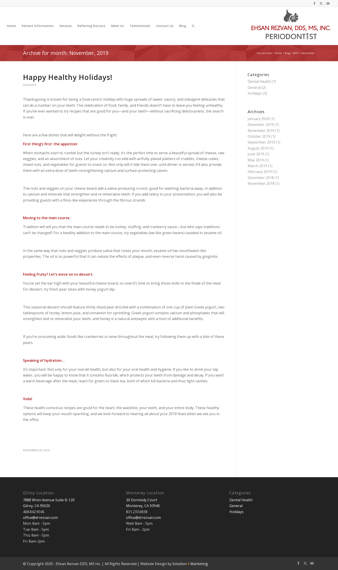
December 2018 (261, 177)
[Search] (193, 26)
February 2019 (260, 171)
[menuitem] (11, 26)
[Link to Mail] (328, 3)
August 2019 (258, 148)
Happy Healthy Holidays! (67, 77)
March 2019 (257, 165)
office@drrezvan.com (40, 517)
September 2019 (261, 142)
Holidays (29, 85)
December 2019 (261, 124)
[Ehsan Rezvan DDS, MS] (291, 26)
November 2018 (261, 183)
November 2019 (261, 130)
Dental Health (259, 81)
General (254, 87)
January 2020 (259, 118)
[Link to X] (321, 3)
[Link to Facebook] (314, 3)
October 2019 (259, 136)
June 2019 (256, 154)
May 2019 (256, 160)
